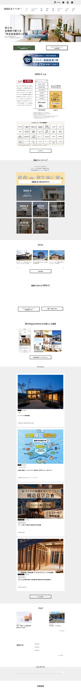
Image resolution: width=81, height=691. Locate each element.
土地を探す (73, 9)
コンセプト (26, 9)
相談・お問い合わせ (52, 310)
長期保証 (53, 9)
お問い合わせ (69, 2)
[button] (17, 268)
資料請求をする (24, 47)
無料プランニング (57, 606)
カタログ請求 (40, 606)
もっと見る (40, 438)
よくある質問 (67, 9)
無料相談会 (51, 2)
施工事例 (42, 9)
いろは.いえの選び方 (34, 9)
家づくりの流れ (60, 9)
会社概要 (43, 2)
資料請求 (60, 2)
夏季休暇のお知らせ (45, 488)
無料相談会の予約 (24, 606)
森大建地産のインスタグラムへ (40, 358)
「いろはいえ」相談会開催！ (47, 491)
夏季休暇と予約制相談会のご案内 (48, 486)
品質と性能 (47, 9)
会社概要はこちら (58, 574)
